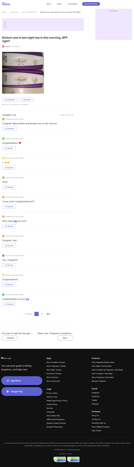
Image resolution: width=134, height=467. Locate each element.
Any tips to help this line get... (17, 333)
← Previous (28, 314)
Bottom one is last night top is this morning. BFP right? (60, 12)
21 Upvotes (10, 100)
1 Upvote (9, 148)
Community (14, 12)
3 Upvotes (9, 128)
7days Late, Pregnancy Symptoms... (55, 333)
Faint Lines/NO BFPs (29, 12)
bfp (27, 299)
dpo (15, 221)
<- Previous (10, 338)
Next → (49, 314)
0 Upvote (9, 168)
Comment (26, 100)
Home (4, 12)
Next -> (65, 338)
